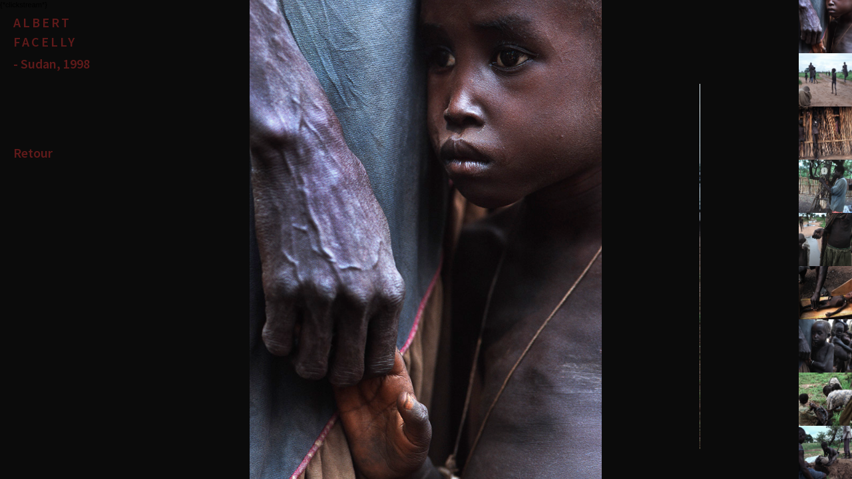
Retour (33, 152)
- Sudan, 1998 (51, 63)
